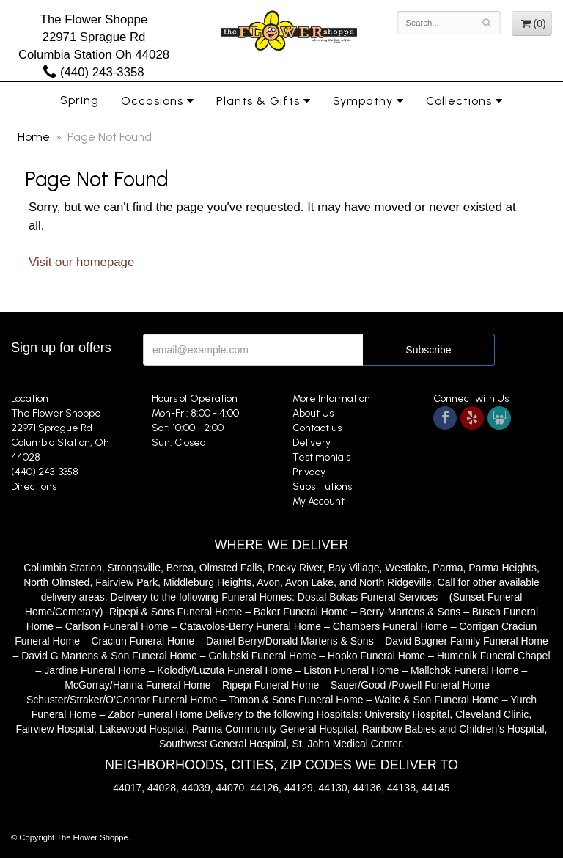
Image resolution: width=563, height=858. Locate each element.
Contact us (317, 428)
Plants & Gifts (258, 101)
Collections (459, 101)
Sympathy (363, 101)
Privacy (308, 472)
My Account (318, 501)
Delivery (311, 442)
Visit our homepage (81, 262)
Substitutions (322, 486)
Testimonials (321, 457)
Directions (33, 486)
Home (34, 137)
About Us (313, 413)
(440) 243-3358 (93, 72)
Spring (79, 100)
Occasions (152, 101)
